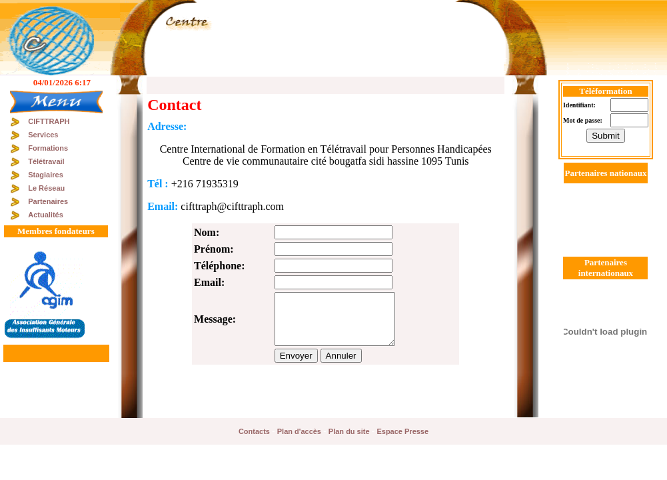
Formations (48, 148)
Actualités (45, 215)
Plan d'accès (299, 431)
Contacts (254, 431)
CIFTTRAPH (48, 121)
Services (43, 135)
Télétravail (46, 161)
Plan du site (349, 431)
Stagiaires (45, 175)
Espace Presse (402, 431)
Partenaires (48, 201)
